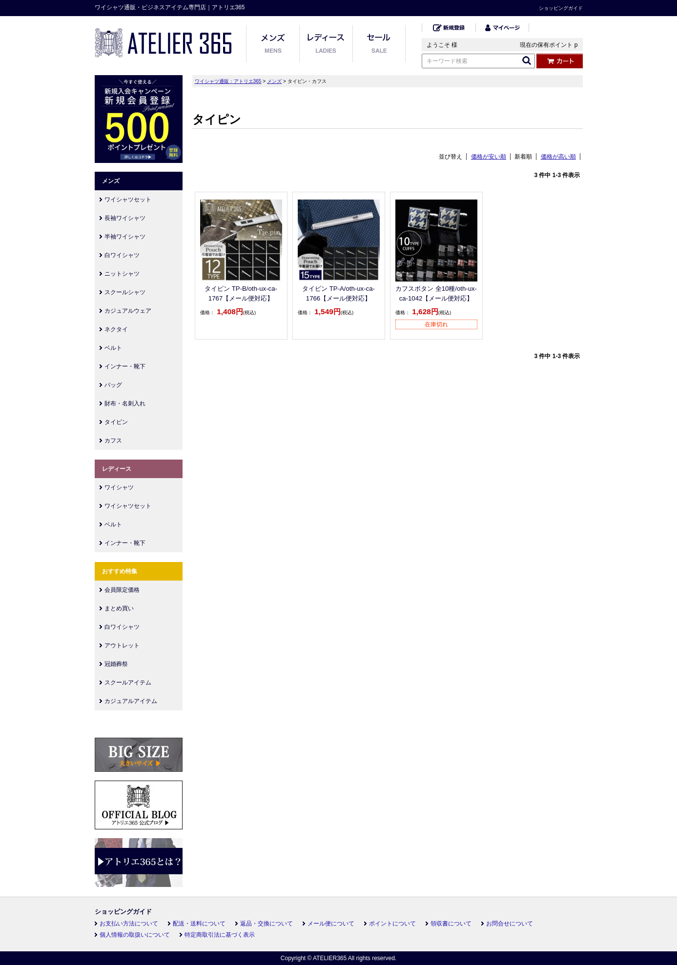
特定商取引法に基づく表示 (220, 934)
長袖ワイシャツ (124, 218)
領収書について (451, 923)
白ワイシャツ (122, 255)
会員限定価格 (122, 589)
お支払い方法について (129, 923)
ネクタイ (116, 329)
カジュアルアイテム (130, 701)
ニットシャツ (122, 273)
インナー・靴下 (124, 366)
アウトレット (122, 645)
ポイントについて (392, 923)
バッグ (113, 385)
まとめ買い (119, 608)
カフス (113, 440)
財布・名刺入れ (124, 403)
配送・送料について (199, 923)
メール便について (331, 923)
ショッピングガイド (561, 8)
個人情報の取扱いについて (135, 934)
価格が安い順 (488, 156)
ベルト (113, 347)
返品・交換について (266, 923)
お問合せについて (509, 923)
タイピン (116, 422)
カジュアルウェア (127, 310)
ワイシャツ (119, 487)
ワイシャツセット (127, 199)
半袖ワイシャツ (124, 236)
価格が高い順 (558, 156)
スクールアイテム (127, 682)
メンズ (274, 81)
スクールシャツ (124, 292)
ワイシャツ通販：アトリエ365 (228, 81)
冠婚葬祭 (116, 664)
